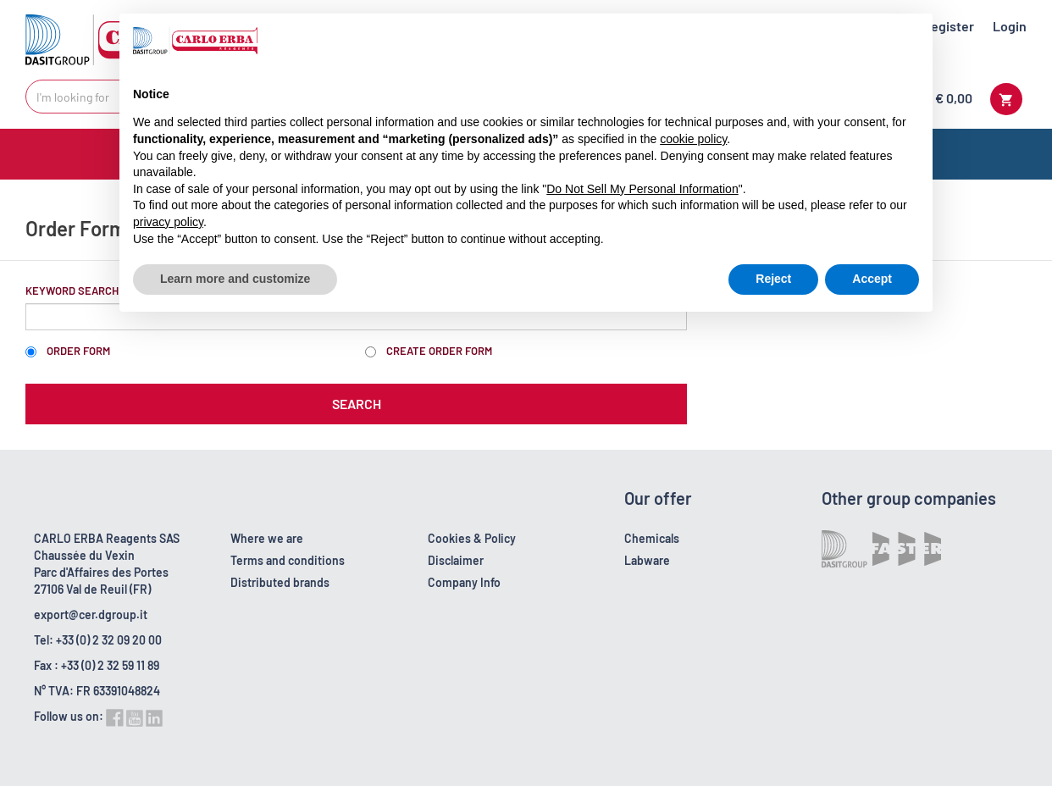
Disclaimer (456, 560)
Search (356, 404)
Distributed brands (279, 582)
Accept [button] (872, 278)
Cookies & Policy (472, 538)
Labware (647, 560)
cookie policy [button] (693, 139)
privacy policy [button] (168, 222)
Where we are (266, 538)
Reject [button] (773, 278)
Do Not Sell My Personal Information (642, 189)
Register (948, 26)
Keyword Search (72, 290)
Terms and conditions (287, 560)
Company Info (464, 582)
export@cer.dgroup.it (90, 614)
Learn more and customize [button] (235, 278)
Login (1010, 26)
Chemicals (651, 538)
